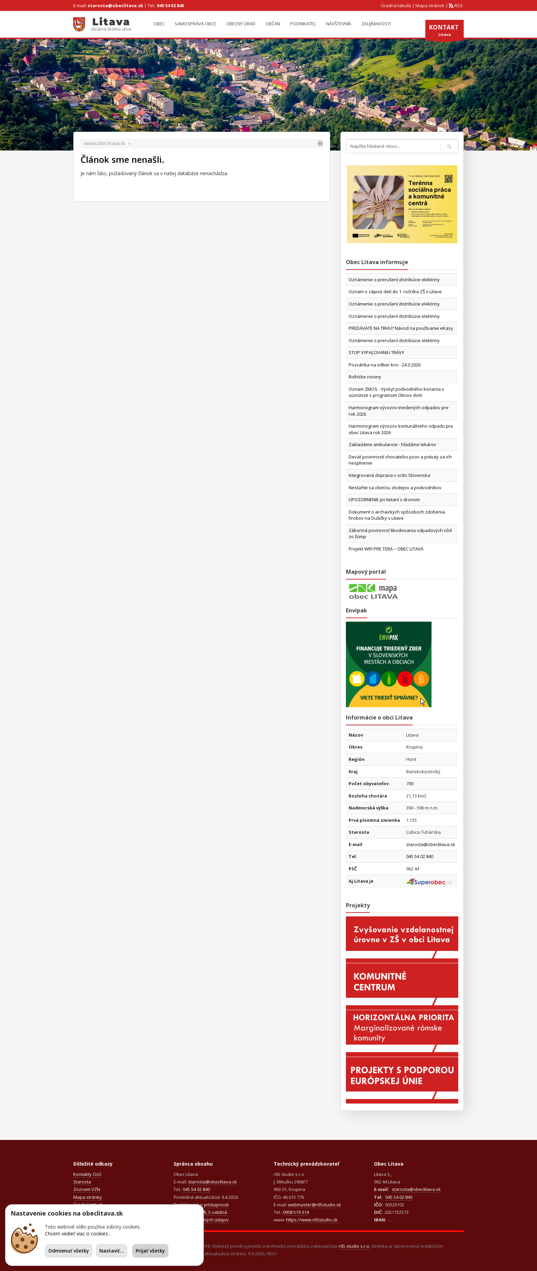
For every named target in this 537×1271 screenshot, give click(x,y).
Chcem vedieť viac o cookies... (78, 1233)
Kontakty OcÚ (87, 1174)
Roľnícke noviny (365, 377)
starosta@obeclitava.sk (115, 5)
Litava (444, 31)
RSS (458, 5)
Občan (272, 24)
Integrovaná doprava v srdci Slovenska (389, 475)
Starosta (82, 1182)
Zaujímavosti (376, 24)
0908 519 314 (296, 1212)
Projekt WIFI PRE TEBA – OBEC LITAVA (386, 549)
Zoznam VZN (86, 1189)
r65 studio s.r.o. (354, 1246)
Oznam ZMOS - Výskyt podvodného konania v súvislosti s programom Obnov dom (396, 392)
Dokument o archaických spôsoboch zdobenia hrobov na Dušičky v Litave (397, 515)
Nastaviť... (111, 1250)
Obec (159, 24)
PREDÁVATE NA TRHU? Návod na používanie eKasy (401, 328)
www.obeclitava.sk (104, 143)
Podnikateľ (303, 24)
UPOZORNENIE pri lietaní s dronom (384, 499)
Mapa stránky (87, 1197)
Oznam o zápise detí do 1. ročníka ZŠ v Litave (395, 291)
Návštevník (338, 24)
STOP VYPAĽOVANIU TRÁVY (376, 352)
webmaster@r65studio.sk (314, 1205)
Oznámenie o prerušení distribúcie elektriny (394, 279)
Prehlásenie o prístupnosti (201, 1205)
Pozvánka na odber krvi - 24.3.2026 (385, 365)
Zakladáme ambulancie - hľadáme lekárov (392, 444)
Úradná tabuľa (396, 5)
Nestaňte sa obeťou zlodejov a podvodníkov (395, 487)
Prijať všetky (150, 1250)
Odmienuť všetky (68, 1250)
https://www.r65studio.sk (312, 1220)
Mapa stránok (430, 5)
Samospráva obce (195, 24)
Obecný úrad (240, 24)
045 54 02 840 (170, 5)
